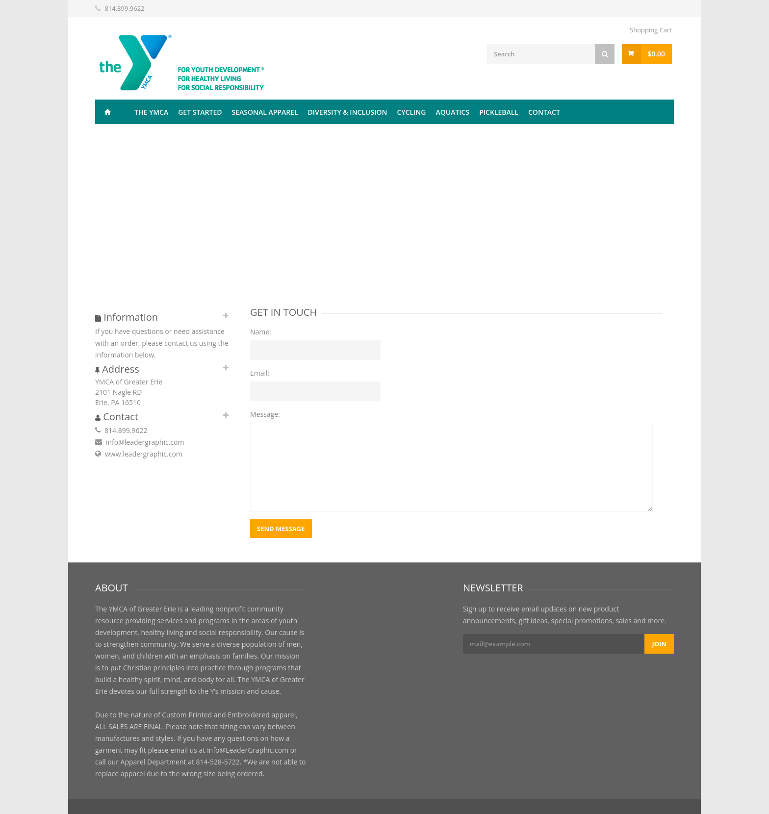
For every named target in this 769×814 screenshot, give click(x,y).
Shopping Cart (651, 29)
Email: (259, 373)
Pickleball (498, 112)
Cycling (411, 112)
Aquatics (452, 112)
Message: (265, 414)
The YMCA (151, 112)
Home (107, 112)
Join (659, 643)
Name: (260, 331)
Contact (544, 112)
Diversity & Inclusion (347, 112)
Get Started (200, 112)
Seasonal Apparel (265, 112)
